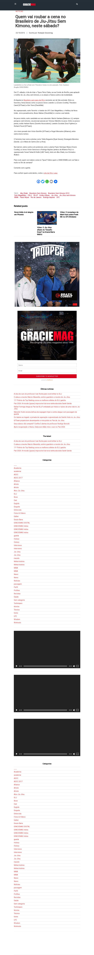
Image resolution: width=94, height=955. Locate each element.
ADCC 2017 (18, 478)
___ (15, 465)
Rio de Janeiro (36, 197)
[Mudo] (74, 666)
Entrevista (17, 510)
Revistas (17, 594)
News (16, 574)
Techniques (18, 603)
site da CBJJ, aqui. (51, 173)
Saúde (16, 597)
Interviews (18, 545)
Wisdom (17, 619)
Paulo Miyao (24, 197)
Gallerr (16, 516)
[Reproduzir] (17, 666)
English (16, 503)
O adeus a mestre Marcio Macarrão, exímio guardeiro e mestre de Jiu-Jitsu (42, 397)
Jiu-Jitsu (54, 195)
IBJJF (35, 195)
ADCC (16, 475)
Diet (15, 500)
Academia (17, 468)
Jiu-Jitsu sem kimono (67, 195)
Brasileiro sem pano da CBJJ (34, 100)
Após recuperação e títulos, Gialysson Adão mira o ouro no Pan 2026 (39, 427)
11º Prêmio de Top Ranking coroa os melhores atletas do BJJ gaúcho (40, 400)
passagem (18, 584)
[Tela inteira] (77, 666)
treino (16, 613)
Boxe (16, 497)
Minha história (19, 561)
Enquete (17, 507)
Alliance (17, 481)
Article (16, 484)
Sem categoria (19, 600)
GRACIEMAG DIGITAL (22, 523)
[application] (47, 649)
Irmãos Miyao (44, 195)
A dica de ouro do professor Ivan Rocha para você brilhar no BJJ (38, 394)
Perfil (16, 587)
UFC (58, 197)
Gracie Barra (18, 520)
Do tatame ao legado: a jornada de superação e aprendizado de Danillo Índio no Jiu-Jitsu (47, 417)
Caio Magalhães (20, 195)
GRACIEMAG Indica (21, 526)
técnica (16, 606)
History (16, 539)
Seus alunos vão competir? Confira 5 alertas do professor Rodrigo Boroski (42, 424)
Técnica (17, 610)
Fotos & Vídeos (20, 513)
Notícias (19, 11)
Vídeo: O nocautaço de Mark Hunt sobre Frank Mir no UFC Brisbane (69, 214)
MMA (16, 197)
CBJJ (30, 195)
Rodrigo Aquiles (49, 197)
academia (17, 471)
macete (16, 558)
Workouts (17, 623)
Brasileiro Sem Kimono (38, 193)
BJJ (15, 494)
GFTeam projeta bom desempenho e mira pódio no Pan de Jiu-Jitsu (39, 420)
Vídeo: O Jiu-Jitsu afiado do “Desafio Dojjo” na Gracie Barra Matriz (46, 230)
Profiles (17, 590)
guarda (16, 536)
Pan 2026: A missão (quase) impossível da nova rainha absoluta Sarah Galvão (43, 404)
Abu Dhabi (24, 193)
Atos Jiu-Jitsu (19, 491)
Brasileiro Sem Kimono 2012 (58, 193)
